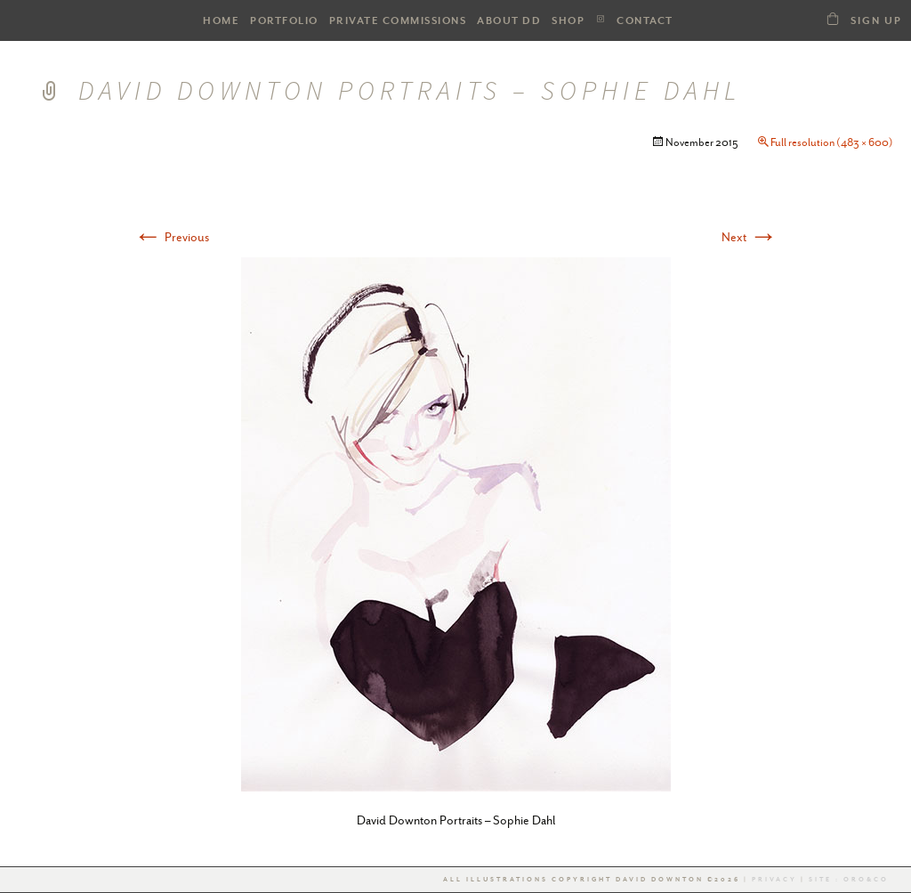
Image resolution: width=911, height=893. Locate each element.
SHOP (568, 21)
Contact (645, 21)
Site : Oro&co (847, 879)
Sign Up (876, 21)
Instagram (600, 19)
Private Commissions (398, 21)
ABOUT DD (509, 21)
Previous (171, 237)
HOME (221, 21)
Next (750, 237)
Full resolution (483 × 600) (831, 142)
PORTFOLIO (284, 21)
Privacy (774, 879)
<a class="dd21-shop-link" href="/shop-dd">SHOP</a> (833, 18)
